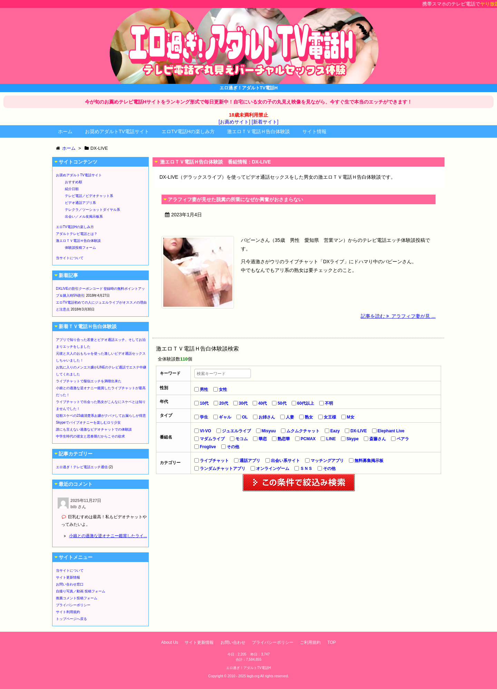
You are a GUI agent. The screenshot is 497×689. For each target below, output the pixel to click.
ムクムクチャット (303, 431)
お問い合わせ (233, 642)
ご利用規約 (310, 642)
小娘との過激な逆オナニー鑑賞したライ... (108, 535)
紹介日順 (72, 189)
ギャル (225, 417)
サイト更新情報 (68, 577)
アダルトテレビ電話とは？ (76, 234)
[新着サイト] (265, 122)
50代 (281, 403)
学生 (204, 417)
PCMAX (308, 438)
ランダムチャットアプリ (222, 468)
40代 (262, 403)
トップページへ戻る (71, 619)
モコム (241, 438)
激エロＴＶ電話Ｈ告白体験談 (258, 131)
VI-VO (205, 431)
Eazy (335, 431)
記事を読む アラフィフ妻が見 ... (398, 316)
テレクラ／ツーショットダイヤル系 (92, 209)
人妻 (290, 417)
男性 (204, 389)
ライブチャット (214, 460)
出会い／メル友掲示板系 (84, 216)
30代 (243, 403)
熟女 (309, 417)
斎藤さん (377, 438)
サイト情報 (314, 131)
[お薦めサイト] (234, 122)
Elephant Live (391, 431)
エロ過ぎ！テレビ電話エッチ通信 (82, 467)
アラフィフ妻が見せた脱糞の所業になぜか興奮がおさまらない (235, 199)
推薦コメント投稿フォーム (76, 598)
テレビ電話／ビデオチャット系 (89, 196)
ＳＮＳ (306, 468)
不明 (329, 403)
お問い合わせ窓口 (70, 584)
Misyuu (269, 431)
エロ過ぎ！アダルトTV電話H (248, 668)
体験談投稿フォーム (80, 247)
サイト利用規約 (68, 612)
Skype (353, 438)
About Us (169, 642)
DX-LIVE (358, 431)
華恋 (263, 438)
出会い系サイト (285, 460)
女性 (223, 389)
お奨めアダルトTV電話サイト (117, 131)
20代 (223, 403)
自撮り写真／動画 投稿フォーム (80, 591)
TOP (332, 642)
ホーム (65, 131)
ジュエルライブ (236, 431)
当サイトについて (70, 258)
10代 (204, 403)
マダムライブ (212, 438)
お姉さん (267, 417)
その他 (233, 446)
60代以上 (305, 403)
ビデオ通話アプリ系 (80, 203)
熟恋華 (283, 438)
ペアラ (403, 438)
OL (245, 417)
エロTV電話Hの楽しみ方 (188, 131)
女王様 (330, 417)
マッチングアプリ (327, 460)
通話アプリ (250, 460)
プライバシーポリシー (73, 605)
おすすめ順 (73, 182)
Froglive (208, 446)
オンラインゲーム (272, 468)
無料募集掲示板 (368, 460)
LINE (330, 438)
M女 (350, 417)
